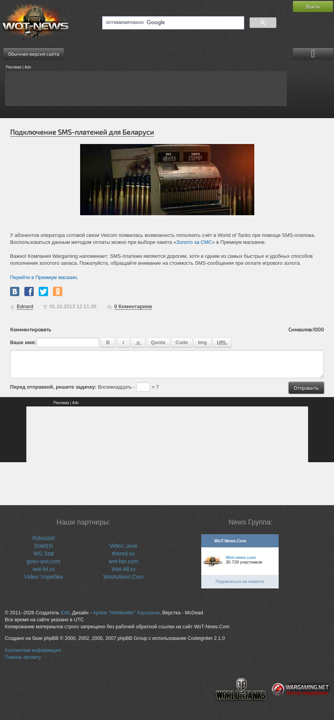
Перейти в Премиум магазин (43, 277)
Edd (65, 612)
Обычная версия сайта (33, 54)
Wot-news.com (241, 557)
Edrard (25, 306)
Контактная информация (33, 650)
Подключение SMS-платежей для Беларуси (82, 132)
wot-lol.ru (44, 569)
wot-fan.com (123, 561)
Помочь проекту (23, 657)
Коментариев (133, 306)
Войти (313, 6)
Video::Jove (123, 546)
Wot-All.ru (123, 569)
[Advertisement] (146, 88)
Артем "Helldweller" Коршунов (126, 612)
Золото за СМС (194, 242)
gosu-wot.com (43, 561)
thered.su (123, 553)
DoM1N (43, 546)
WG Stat (43, 553)
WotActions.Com (123, 577)
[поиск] (172, 22)
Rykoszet (44, 538)
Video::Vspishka (43, 577)
